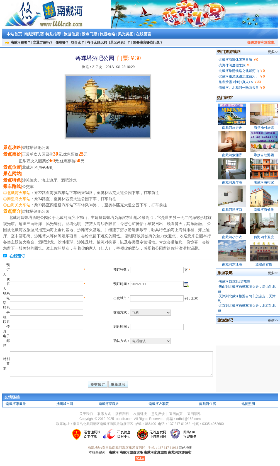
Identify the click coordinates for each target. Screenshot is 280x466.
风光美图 (125, 34)
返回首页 (175, 414)
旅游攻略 (107, 34)
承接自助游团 (264, 155)
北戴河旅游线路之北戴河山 (239, 71)
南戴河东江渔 (232, 264)
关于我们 (86, 414)
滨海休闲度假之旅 (232, 65)
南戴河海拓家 (264, 182)
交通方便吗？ (43, 42)
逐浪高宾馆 (263, 264)
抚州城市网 (64, 404)
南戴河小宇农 (232, 237)
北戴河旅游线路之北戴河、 (239, 76)
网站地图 (185, 448)
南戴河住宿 (207, 404)
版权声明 (122, 414)
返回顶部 (194, 414)
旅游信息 (71, 34)
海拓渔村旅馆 (264, 128)
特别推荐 (53, 34)
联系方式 (104, 414)
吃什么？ (77, 42)
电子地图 (45, 168)
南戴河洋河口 (232, 210)
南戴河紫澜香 (232, 155)
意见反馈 (158, 414)
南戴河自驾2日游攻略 (234, 281)
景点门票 (89, 34)
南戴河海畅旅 (264, 210)
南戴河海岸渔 (232, 182)
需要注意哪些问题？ (148, 42)
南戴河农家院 (159, 404)
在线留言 (143, 34)
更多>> (273, 52)
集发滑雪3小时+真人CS (236, 82)
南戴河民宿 (34, 34)
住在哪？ (62, 42)
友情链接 (140, 414)
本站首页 (14, 34)
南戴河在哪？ (21, 42)
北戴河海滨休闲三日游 (235, 60)
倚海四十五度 (264, 237)
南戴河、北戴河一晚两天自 (239, 88)
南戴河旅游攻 (232, 128)
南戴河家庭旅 (16, 404)
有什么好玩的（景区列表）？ (108, 42)
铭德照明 (248, 404)
